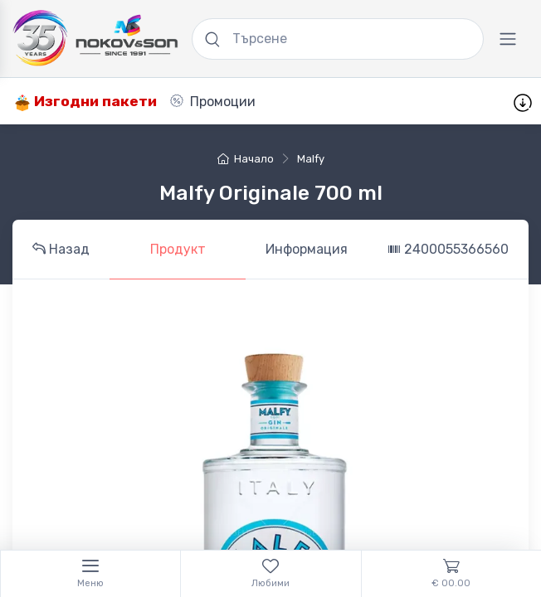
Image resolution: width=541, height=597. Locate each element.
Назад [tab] (61, 249)
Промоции (213, 101)
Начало (245, 159)
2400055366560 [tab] (448, 249)
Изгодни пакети (85, 101)
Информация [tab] (307, 249)
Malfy (310, 159)
